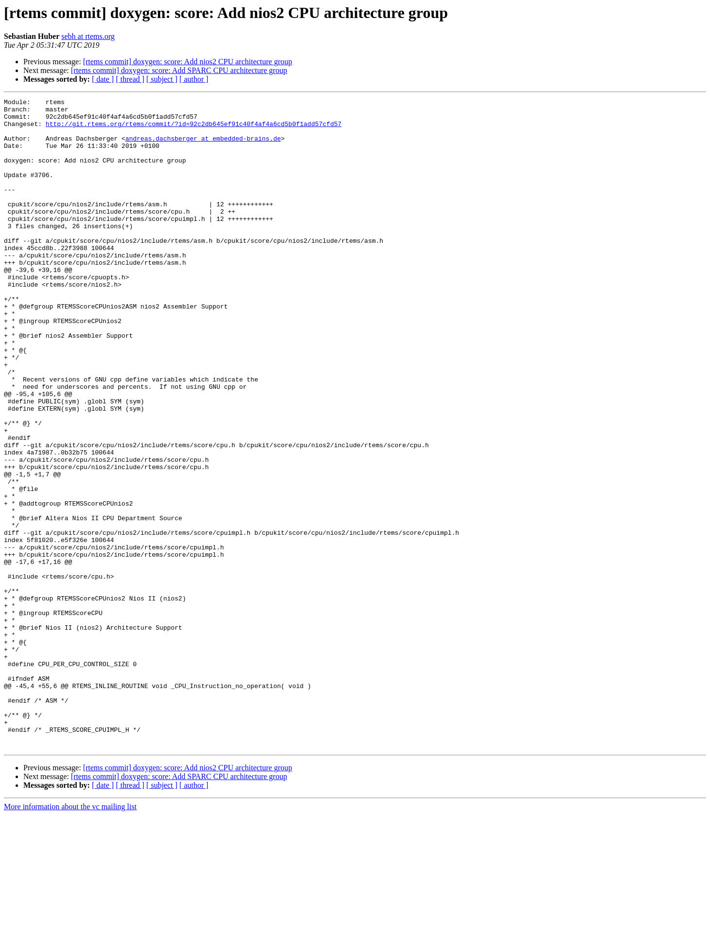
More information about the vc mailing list (70, 936)
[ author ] (194, 79)
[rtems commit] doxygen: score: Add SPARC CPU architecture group (179, 70)
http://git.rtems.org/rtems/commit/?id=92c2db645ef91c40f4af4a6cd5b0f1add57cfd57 (193, 129)
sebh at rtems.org (87, 36)
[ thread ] (130, 79)
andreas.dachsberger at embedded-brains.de (203, 147)
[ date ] (103, 79)
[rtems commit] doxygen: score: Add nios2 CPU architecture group (187, 61)
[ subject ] (162, 79)
